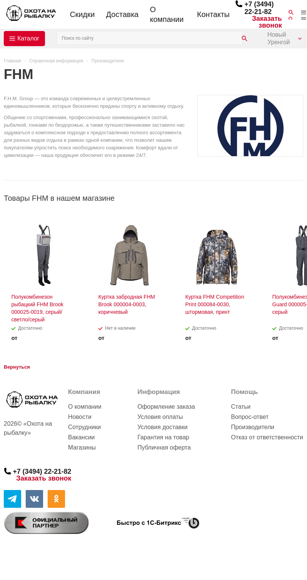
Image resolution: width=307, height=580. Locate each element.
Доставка (122, 14)
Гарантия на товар (163, 437)
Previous (284, 197)
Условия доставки (162, 427)
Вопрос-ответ (249, 417)
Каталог (28, 38)
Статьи (241, 406)
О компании (166, 14)
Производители (252, 427)
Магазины (82, 447)
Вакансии (81, 437)
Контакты (213, 14)
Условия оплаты (160, 417)
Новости (79, 417)
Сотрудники (84, 427)
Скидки (82, 14)
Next (297, 197)
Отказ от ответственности (267, 437)
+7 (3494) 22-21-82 (259, 8)
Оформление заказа (166, 406)
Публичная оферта (164, 447)
